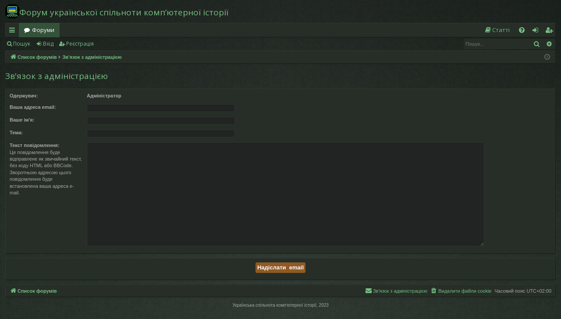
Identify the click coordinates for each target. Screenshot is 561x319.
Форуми (43, 30)
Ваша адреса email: (33, 107)
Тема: (16, 132)
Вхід (48, 43)
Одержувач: (24, 95)
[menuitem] (497, 30)
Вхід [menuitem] (538, 31)
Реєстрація (80, 43)
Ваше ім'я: (22, 119)
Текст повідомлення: (34, 145)
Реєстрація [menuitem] (551, 31)
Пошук (21, 43)
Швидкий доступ (14, 31)
